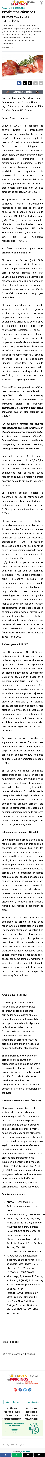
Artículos (31, 1408)
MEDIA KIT (32, 1418)
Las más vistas (33, 1402)
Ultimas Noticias (12, 1402)
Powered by (22, 1452)
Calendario (12, 1418)
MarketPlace (12, 1411)
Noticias (11, 1408)
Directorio (31, 1415)
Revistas (31, 1411)
